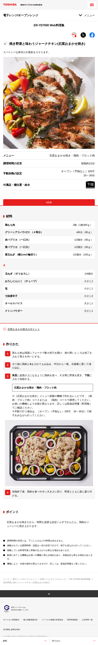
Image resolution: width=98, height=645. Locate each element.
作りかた (56, 641)
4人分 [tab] (49, 202)
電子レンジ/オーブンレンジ (25, 579)
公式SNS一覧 (87, 620)
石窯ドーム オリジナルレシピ (53, 579)
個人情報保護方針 (30, 620)
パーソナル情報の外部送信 (52, 620)
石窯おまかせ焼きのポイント (23, 329)
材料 (5, 641)
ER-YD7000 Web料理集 (80, 579)
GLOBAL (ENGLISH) (11, 630)
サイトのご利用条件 (11, 620)
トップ (6, 579)
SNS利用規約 (72, 620)
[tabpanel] (49, 264)
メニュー (89, 15)
